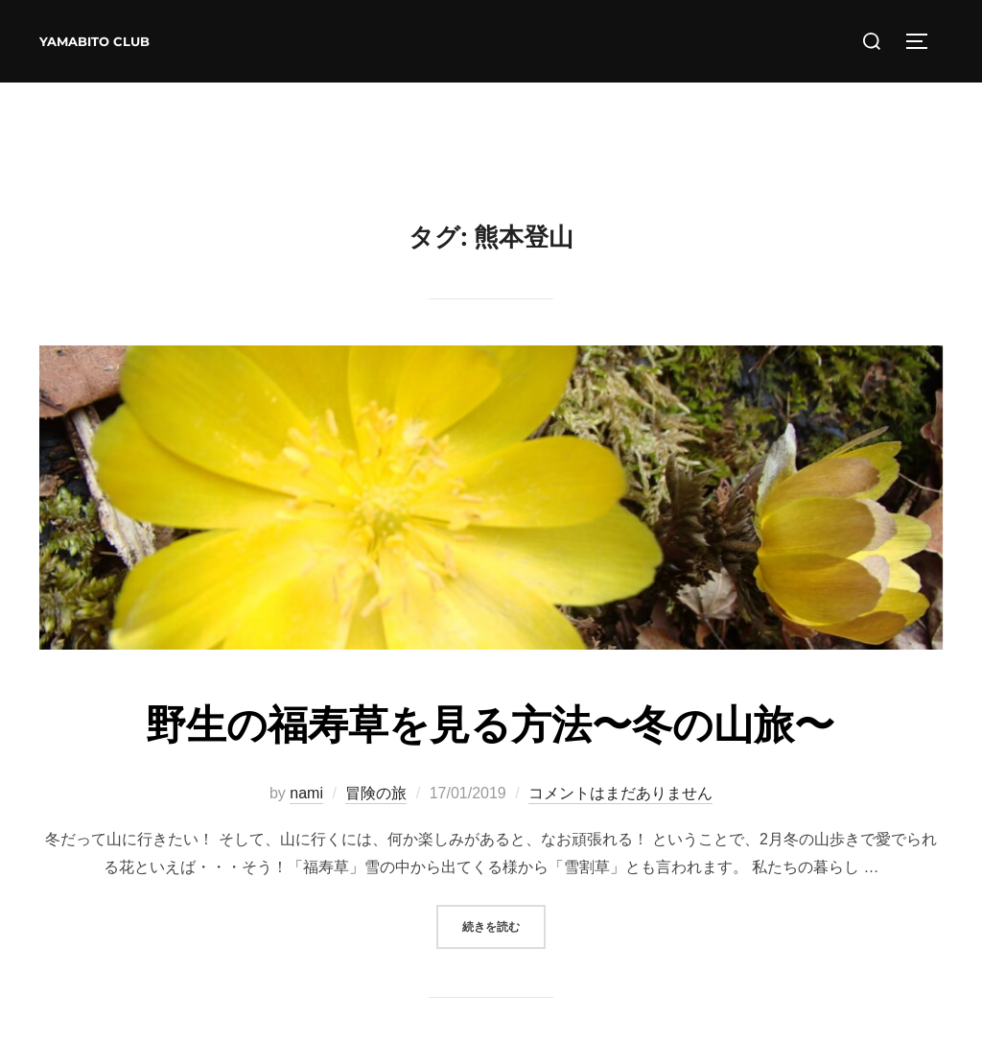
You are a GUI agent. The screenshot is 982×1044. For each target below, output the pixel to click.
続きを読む (504, 924)
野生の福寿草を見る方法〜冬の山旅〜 (490, 724)
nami (306, 793)
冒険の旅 (376, 793)
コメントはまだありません (620, 793)
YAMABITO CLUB (94, 41)
